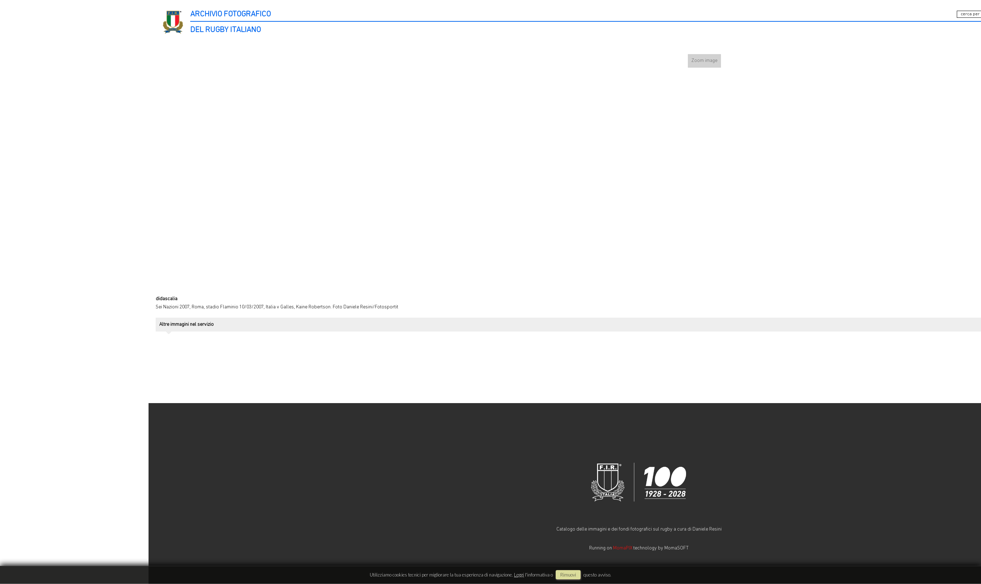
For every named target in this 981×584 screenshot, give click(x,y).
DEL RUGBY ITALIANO (225, 30)
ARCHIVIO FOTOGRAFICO (230, 14)
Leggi (519, 575)
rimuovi (568, 575)
